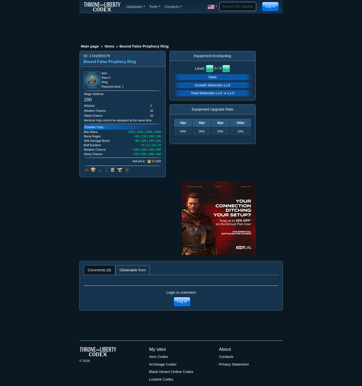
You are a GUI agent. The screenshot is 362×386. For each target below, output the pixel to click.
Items (109, 46)
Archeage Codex (163, 364)
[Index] (102, 6)
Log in (270, 6)
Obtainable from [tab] (133, 270)
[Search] (237, 6)
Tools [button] (155, 6)
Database (135, 6)
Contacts (226, 356)
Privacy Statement (234, 364)
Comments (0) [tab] (99, 270)
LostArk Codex (161, 379)
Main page (90, 46)
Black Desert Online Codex (171, 372)
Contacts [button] (173, 6)
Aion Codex (158, 356)
